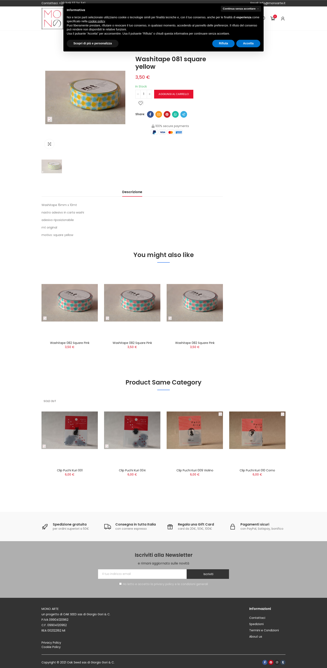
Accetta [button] (248, 43)
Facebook (150, 114)
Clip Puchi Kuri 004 (132, 470)
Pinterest (167, 114)
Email (159, 114)
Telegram (184, 114)
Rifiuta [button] (223, 43)
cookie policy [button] (96, 21)
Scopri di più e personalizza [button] (92, 43)
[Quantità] (143, 94)
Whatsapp (175, 114)
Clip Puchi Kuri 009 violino (194, 470)
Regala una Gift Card (196, 524)
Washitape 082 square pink (69, 343)
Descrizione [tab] (132, 192)
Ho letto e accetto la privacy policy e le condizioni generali (163, 584)
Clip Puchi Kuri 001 (70, 470)
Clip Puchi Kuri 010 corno (257, 470)
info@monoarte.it (272, 3)
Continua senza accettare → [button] (241, 8)
